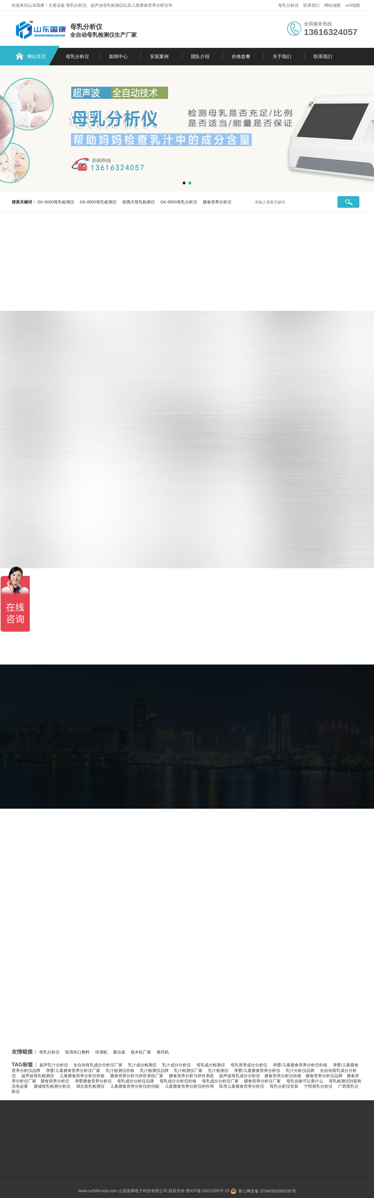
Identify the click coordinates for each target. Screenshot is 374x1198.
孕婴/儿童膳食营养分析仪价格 (300, 1065)
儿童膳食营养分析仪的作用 (189, 1086)
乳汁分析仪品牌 (300, 1070)
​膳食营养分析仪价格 (282, 1075)
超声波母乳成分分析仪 (239, 1075)
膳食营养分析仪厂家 (262, 1081)
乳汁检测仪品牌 (154, 1070)
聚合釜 (119, 1052)
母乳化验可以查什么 (304, 1081)
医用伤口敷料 (77, 1052)
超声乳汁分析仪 (53, 1065)
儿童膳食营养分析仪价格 (82, 1075)
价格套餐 (241, 56)
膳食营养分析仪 (217, 202)
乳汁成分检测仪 (142, 1065)
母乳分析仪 (288, 5)
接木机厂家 (141, 1052)
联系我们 (311, 5)
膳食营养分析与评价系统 (191, 1075)
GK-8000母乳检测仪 (99, 202)
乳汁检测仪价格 (120, 1070)
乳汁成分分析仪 (176, 1065)
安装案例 (159, 56)
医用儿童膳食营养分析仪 (241, 1086)
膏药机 (163, 1052)
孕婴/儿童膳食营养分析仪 (257, 1070)
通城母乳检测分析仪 (52, 1086)
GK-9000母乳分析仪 (179, 202)
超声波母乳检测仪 (37, 1075)
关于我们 (282, 56)
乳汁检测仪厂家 (188, 1070)
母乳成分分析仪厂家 (220, 1081)
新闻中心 (118, 56)
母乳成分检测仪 (210, 1065)
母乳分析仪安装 (284, 1086)
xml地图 (352, 5)
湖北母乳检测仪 (90, 1086)
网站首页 (36, 56)
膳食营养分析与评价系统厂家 (136, 1075)
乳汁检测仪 (218, 1070)
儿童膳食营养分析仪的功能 (134, 1086)
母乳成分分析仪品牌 (135, 1081)
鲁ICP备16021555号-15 (207, 1190)
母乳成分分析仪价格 (178, 1081)
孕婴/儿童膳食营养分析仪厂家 (73, 1070)
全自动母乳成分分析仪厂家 (97, 1065)
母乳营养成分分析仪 (249, 1065)
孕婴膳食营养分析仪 (93, 1081)
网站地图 (332, 5)
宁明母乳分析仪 (318, 1086)
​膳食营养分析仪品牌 (324, 1075)
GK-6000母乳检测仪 (56, 202)
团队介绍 (200, 56)
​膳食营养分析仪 (55, 1081)
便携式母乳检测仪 (139, 202)
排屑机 (101, 1052)
